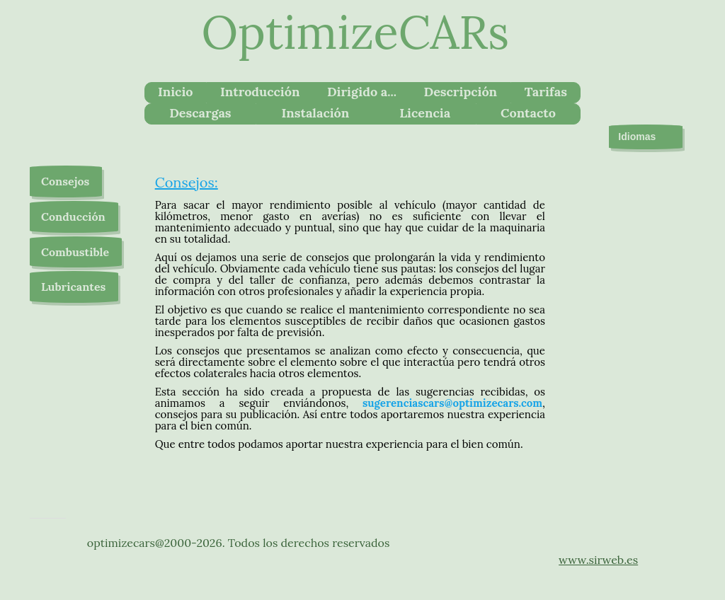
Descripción (460, 91)
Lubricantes (73, 286)
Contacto (528, 113)
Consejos (65, 181)
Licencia (424, 113)
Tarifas (546, 91)
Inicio (175, 91)
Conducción (73, 216)
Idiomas (645, 137)
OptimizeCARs (356, 32)
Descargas (200, 113)
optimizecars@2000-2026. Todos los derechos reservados (238, 543)
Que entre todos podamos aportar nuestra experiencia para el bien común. (339, 444)
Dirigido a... (361, 91)
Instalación (316, 113)
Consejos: (186, 182)
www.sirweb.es (598, 560)
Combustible (75, 252)
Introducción (259, 91)
